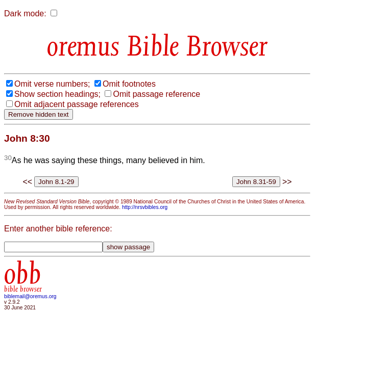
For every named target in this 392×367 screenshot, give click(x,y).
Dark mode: (25, 13)
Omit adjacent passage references (76, 104)
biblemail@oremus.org (30, 296)
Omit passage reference (156, 94)
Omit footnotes (129, 84)
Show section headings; (57, 94)
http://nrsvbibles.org (144, 207)
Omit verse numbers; (52, 84)
